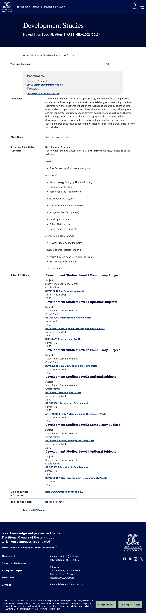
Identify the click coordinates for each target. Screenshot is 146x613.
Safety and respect (13, 570)
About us (7, 556)
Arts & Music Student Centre (43, 93)
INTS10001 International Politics (63, 339)
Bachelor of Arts (54, 501)
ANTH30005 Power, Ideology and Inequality (69, 440)
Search (134, 6)
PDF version (40, 510)
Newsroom (8, 577)
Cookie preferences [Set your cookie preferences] (130, 604)
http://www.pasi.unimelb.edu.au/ (64, 491)
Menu (142, 6)
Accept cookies (105, 604)
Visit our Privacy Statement (26, 608)
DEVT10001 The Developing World (64, 291)
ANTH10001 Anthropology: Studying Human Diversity (75, 328)
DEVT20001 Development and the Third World (71, 365)
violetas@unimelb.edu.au (48, 84)
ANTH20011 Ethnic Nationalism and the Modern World (75, 414)
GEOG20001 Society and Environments (67, 403)
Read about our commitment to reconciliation (28, 547)
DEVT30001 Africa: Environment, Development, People (76, 478)
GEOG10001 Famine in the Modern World (68, 317)
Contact (6, 584)
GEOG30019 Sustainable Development (67, 467)
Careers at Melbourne (14, 563)
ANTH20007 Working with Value (63, 392)
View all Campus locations (65, 584)
